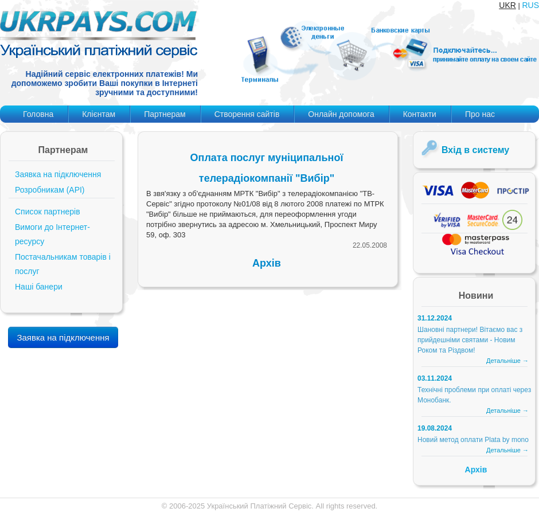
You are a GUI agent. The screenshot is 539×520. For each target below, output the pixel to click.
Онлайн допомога (341, 114)
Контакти (419, 114)
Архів (266, 263)
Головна (38, 114)
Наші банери (39, 286)
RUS (530, 5)
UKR (507, 5)
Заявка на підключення (58, 174)
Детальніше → (507, 360)
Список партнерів (47, 211)
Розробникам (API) (50, 189)
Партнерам (164, 114)
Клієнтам (98, 114)
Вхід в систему (475, 150)
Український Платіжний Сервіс (259, 506)
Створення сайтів (247, 114)
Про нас (480, 114)
